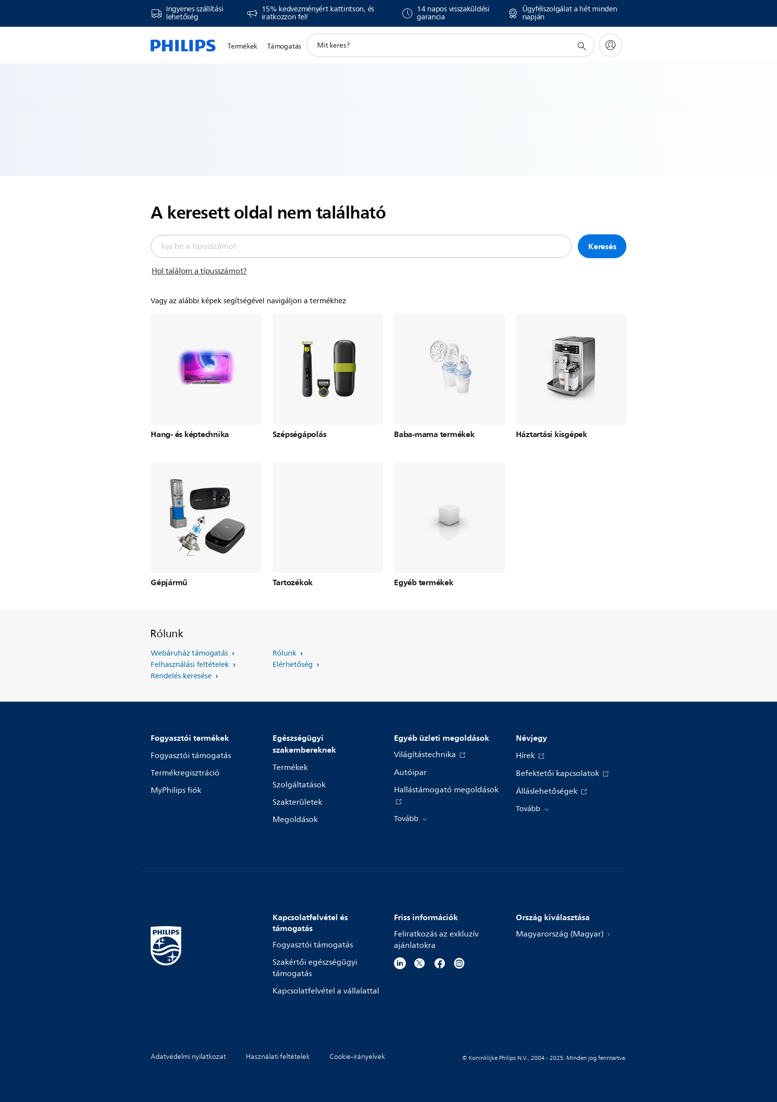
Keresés (602, 246)
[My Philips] (610, 45)
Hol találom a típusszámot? (199, 271)
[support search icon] (581, 46)
